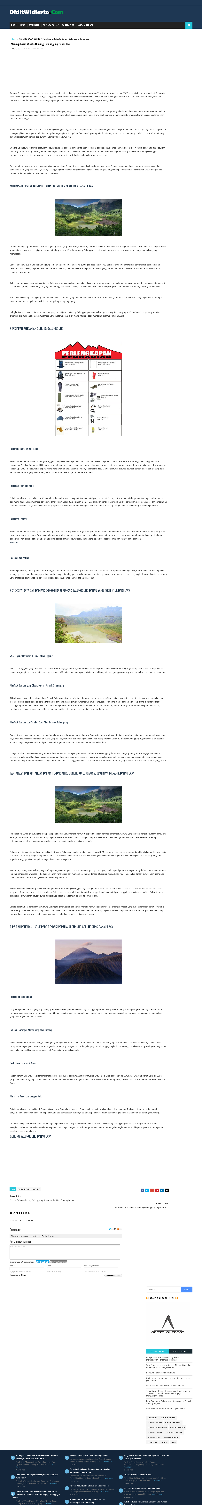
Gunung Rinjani (160, 183)
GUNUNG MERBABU (162, 168)
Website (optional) (100, 1388)
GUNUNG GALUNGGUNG (40, 35)
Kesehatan (44, 20)
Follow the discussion (127, 1351)
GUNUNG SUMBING (164, 178)
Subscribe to (35, 1397)
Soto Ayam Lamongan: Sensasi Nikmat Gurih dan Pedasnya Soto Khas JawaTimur (157, 111)
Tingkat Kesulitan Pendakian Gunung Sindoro (99, 1451)
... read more (63, 1448)
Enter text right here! (74, 1374)
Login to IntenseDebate (53, 1384)
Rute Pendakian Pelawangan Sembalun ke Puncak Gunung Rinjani (158, 147)
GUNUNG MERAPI (144, 168)
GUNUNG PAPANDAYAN (146, 173)
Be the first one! (59, 1358)
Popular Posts (170, 96)
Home (24, 20)
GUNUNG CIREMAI (157, 163)
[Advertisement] (74, 68)
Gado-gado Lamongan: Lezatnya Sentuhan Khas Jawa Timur (157, 124)
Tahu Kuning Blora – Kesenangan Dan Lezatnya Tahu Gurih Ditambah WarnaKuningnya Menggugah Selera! (157, 138)
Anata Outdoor (96, 20)
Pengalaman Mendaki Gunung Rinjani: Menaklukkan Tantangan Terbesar (152, 104)
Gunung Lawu (143, 183)
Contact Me (79, 20)
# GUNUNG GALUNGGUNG (39, 1316)
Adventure (141, 163)
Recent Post (147, 96)
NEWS (33, 20)
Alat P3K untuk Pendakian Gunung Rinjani (154, 131)
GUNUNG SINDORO (144, 178)
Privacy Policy (61, 20)
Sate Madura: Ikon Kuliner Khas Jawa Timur (155, 154)
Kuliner (153, 188)
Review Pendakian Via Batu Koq (149, 118)
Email (59, 1388)
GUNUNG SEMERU (166, 173)
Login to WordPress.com (69, 1384)
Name (22, 1388)
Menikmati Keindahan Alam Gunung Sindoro (99, 1420)
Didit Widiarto (63, 1500)
